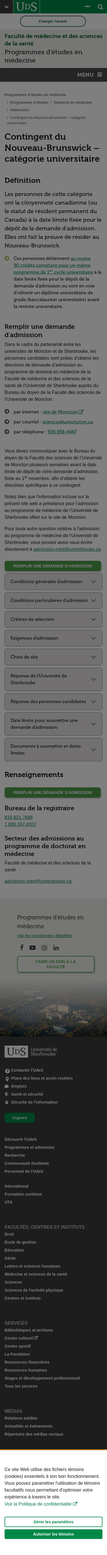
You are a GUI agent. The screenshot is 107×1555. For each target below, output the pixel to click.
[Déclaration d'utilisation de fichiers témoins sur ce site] (53, 1502)
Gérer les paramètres (53, 1522)
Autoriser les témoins (53, 1534)
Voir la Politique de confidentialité (38, 1504)
